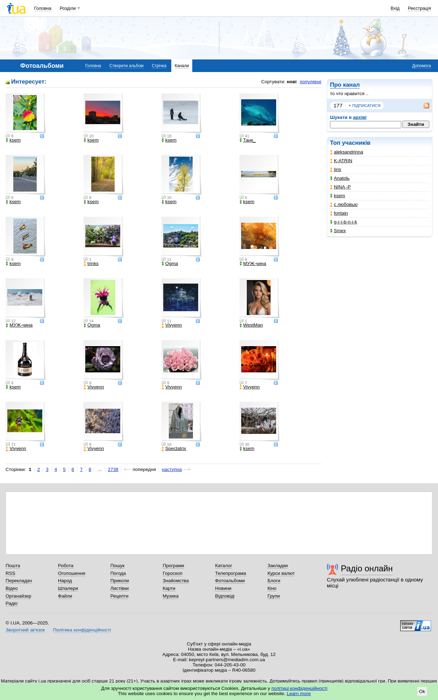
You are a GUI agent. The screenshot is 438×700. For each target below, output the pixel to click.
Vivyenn (171, 325)
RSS (10, 573)
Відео (12, 588)
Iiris (335, 169)
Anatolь (340, 178)
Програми (173, 565)
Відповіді (225, 596)
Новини (223, 588)
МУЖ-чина (252, 264)
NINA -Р (340, 187)
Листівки (119, 588)
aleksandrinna (346, 152)
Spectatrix (173, 449)
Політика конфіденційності (82, 630)
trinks (91, 264)
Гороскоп (172, 573)
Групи (273, 596)
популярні (310, 81)
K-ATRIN (341, 160)
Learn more (299, 693)
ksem (337, 195)
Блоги (273, 580)
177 (338, 105)
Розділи (68, 8)
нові (291, 81)
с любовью (344, 204)
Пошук (117, 565)
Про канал (345, 84)
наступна (172, 469)
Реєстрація (419, 8)
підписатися (365, 105)
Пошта (13, 565)
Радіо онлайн (367, 568)
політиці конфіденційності (300, 688)
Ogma (169, 264)
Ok (422, 691)
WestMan (251, 325)
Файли (65, 596)
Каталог (223, 565)
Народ (65, 580)
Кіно (272, 588)
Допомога (421, 65)
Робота (65, 565)
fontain (339, 213)
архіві (360, 117)
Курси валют (281, 573)
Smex (338, 230)
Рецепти (119, 596)
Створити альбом (126, 65)
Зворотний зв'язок (25, 630)
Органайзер (18, 596)
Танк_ (247, 140)
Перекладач (19, 580)
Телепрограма (230, 573)
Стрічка (159, 65)
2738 (113, 469)
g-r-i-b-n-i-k (343, 221)
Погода (118, 573)
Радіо (11, 603)
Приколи (119, 580)
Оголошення (71, 573)
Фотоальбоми (230, 580)
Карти (169, 588)
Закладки (277, 565)
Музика (170, 596)
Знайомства (176, 580)
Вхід (395, 8)
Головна (42, 8)
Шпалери (68, 588)
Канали (182, 65)
